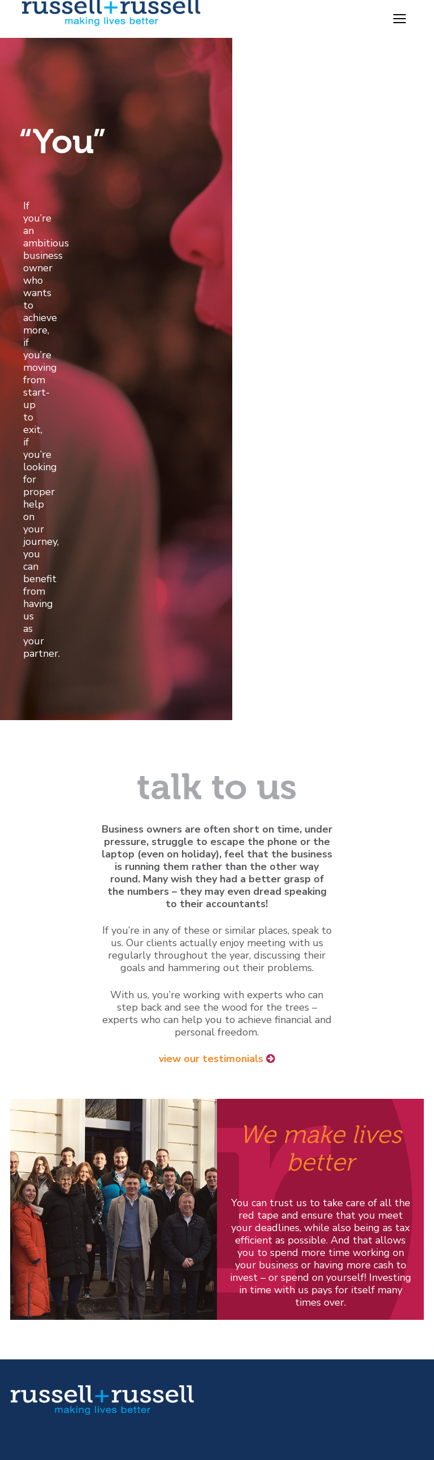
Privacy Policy (41, 1348)
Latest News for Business (286, 1201)
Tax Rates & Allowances (283, 1177)
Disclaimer (34, 1323)
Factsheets (252, 1164)
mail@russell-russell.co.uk (82, 1204)
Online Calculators (270, 1152)
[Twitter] (13, 1235)
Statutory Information (61, 1335)
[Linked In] (57, 1235)
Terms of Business (52, 1360)
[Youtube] (35, 1235)
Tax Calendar (258, 1139)
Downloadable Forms (277, 1189)
